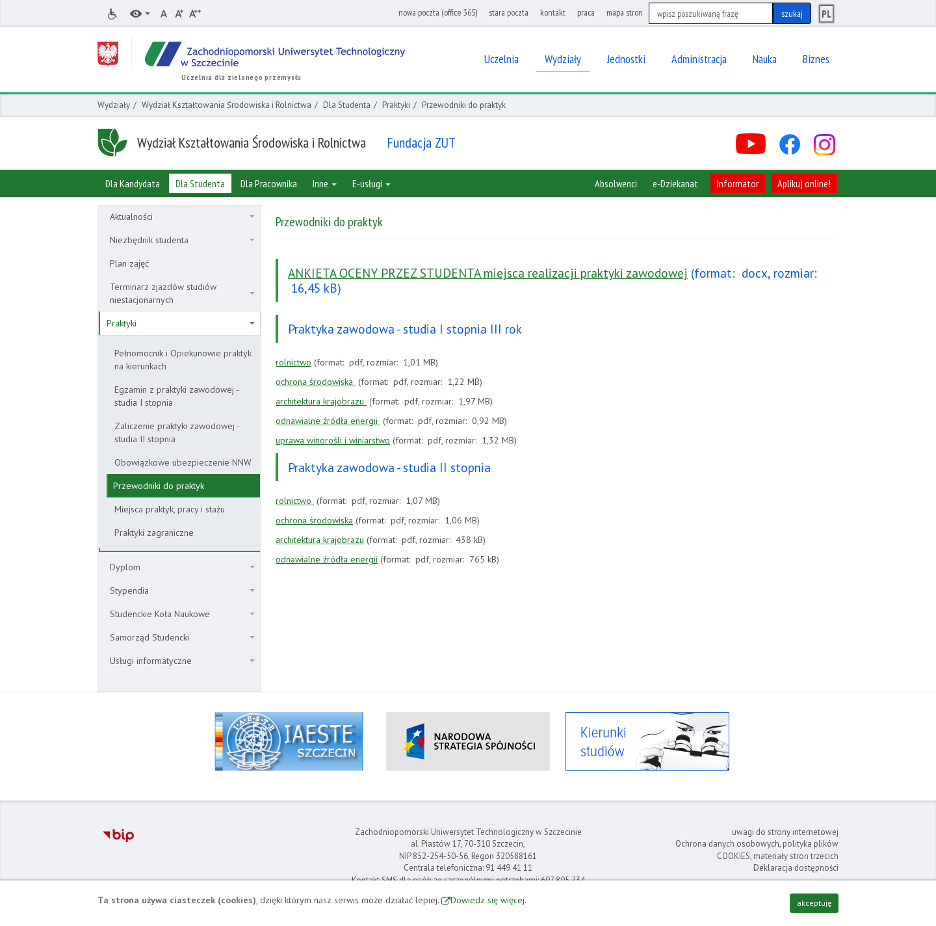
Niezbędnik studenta (182, 240)
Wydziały (114, 105)
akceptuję (814, 903)
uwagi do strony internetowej (785, 832)
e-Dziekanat (675, 183)
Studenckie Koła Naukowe (182, 614)
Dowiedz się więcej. (488, 900)
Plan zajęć (129, 263)
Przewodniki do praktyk (158, 486)
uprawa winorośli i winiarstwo (333, 440)
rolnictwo (293, 362)
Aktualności (182, 216)
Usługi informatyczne (182, 661)
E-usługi (371, 183)
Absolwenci (616, 183)
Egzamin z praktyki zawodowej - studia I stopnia (176, 396)
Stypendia (182, 590)
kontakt (553, 12)
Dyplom (182, 567)
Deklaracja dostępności (795, 867)
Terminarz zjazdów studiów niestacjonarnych (182, 293)
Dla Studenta (346, 105)
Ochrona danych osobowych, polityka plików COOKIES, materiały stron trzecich (756, 850)
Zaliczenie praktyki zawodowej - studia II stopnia (177, 432)
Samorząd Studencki (182, 637)
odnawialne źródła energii (328, 421)
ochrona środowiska (316, 382)
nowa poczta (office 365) (437, 12)
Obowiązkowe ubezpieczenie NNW (183, 462)
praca (586, 12)
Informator (738, 183)
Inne (325, 183)
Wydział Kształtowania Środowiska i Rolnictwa (226, 105)
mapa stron (624, 12)
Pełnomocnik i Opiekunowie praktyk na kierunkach (183, 359)
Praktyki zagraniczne (154, 532)
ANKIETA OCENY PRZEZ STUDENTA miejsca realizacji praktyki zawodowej (488, 273)
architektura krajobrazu (321, 401)
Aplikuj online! (804, 183)
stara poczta (508, 12)
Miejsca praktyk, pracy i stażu (169, 509)
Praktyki (396, 105)
